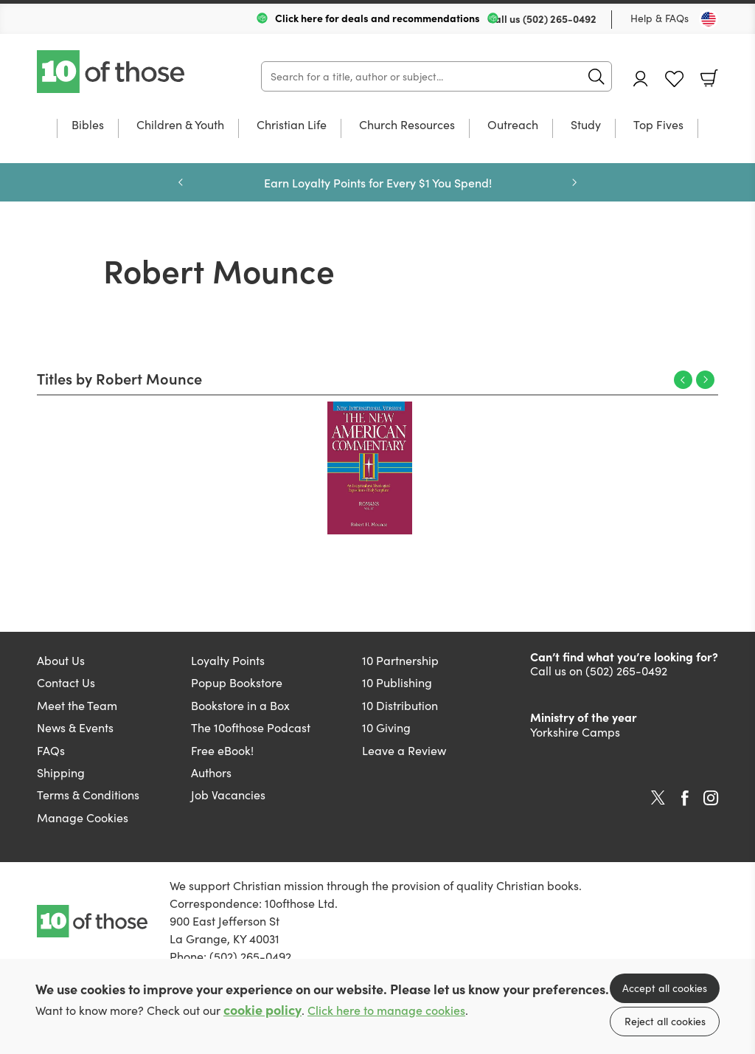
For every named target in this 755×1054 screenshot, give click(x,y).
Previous (683, 380)
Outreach (512, 125)
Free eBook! (222, 750)
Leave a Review (404, 750)
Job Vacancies (228, 794)
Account (640, 78)
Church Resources (407, 125)
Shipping (61, 772)
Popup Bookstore (236, 682)
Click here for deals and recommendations (377, 17)
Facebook (685, 798)
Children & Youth (180, 125)
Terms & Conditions (88, 794)
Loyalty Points (228, 660)
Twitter (658, 797)
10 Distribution (400, 705)
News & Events (75, 727)
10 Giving (386, 727)
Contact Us (66, 682)
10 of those (112, 71)
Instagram (710, 797)
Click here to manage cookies (386, 1010)
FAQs (51, 750)
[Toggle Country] (708, 19)
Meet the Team (77, 705)
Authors (211, 772)
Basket (709, 78)
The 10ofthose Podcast (250, 727)
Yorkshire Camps (575, 732)
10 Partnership (400, 660)
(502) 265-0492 (559, 18)
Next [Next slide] (574, 182)
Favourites (674, 79)
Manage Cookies (82, 817)
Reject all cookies (665, 1021)
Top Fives (658, 125)
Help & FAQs (659, 18)
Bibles (88, 125)
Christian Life (292, 125)
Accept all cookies (664, 988)
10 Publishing (397, 682)
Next (705, 380)
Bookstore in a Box (240, 705)
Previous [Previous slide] (180, 182)
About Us (61, 660)
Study (586, 125)
